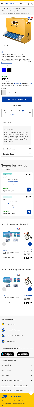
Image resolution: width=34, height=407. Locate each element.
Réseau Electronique (13, 181)
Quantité (3, 88)
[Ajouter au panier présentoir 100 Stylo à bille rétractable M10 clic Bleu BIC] (17, 99)
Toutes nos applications (26, 348)
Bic (2, 52)
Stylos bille (16, 11)
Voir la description (6, 63)
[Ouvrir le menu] (2, 3)
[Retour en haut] (31, 393)
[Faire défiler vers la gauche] (4, 244)
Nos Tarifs (17, 375)
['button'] (9, 3)
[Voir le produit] (18, 259)
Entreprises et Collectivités (20, 386)
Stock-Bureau (17, 84)
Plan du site (5, 400)
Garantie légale (17, 154)
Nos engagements (11, 341)
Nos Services (17, 365)
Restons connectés (17, 360)
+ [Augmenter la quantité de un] (15, 92)
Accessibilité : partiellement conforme (18, 400)
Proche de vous (10, 324)
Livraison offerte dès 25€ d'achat (15, 335)
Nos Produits (17, 370)
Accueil (3, 8)
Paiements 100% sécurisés (13, 330)
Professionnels (5, 386)
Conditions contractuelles (8, 403)
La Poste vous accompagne (17, 380)
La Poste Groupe (6, 390)
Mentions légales (20, 403)
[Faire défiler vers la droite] (30, 244)
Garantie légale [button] (17, 105)
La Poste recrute (18, 390)
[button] (28, 3)
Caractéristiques (17, 149)
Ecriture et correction (7, 11)
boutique (9, 8)
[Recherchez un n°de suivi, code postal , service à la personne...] (21, 4)
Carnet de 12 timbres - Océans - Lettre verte (11, 253)
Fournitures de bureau (18, 8)
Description (17, 123)
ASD (9, 203)
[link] (4, 70)
